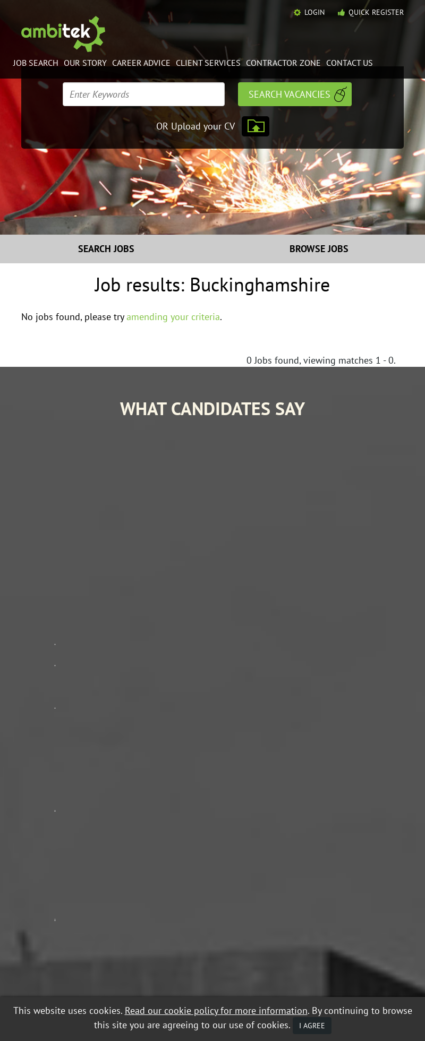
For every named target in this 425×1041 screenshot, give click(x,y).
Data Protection (119, 977)
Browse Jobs (319, 249)
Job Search (35, 62)
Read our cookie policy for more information (216, 1010)
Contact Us (349, 62)
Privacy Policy (86, 986)
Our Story (85, 62)
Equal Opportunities (53, 977)
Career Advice (141, 62)
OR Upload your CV (195, 126)
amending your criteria (173, 317)
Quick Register (376, 12)
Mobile (127, 986)
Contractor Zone (283, 62)
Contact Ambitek (368, 865)
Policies (352, 880)
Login (314, 12)
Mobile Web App (282, 880)
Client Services (208, 62)
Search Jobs (106, 249)
